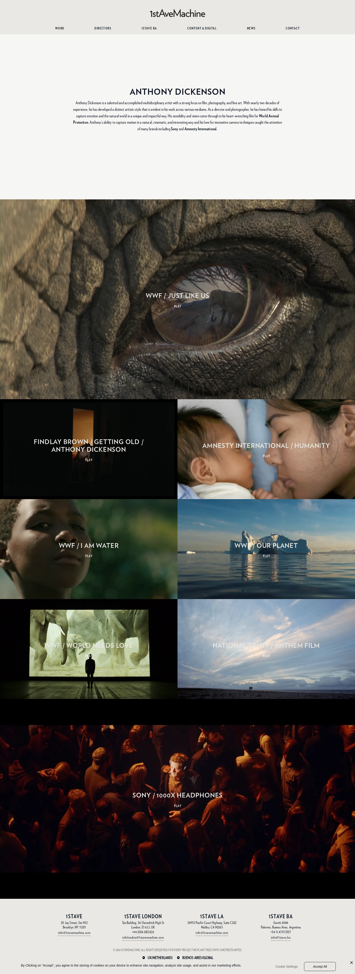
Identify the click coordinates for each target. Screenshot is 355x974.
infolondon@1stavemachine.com (143, 937)
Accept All (320, 966)
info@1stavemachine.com (74, 932)
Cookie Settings (286, 966)
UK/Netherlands (160, 958)
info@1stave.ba (281, 937)
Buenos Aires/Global (197, 958)
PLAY (178, 306)
